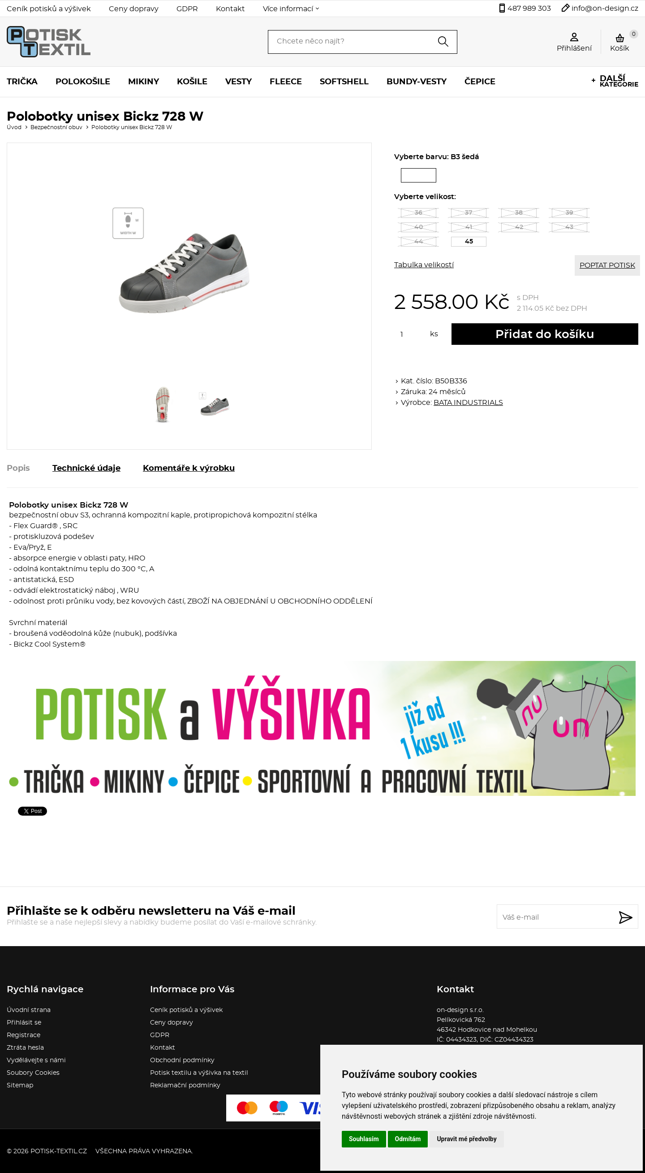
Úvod (14, 127)
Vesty (238, 82)
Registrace (23, 1035)
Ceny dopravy (134, 9)
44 (418, 242)
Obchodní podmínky (182, 1060)
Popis (18, 469)
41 (468, 227)
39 (569, 213)
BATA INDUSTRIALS (468, 402)
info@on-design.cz (605, 8)
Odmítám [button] (408, 1139)
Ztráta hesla (25, 1048)
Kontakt (230, 9)
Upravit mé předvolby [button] (466, 1139)
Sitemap (20, 1085)
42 (519, 227)
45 (476, 243)
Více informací (288, 9)
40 (418, 227)
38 (519, 213)
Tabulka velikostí (424, 265)
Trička (22, 82)
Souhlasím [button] (364, 1139)
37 (469, 213)
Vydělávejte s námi (36, 1060)
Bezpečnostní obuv (56, 127)
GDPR (187, 9)
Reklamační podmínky (185, 1085)
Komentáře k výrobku (189, 469)
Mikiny (143, 82)
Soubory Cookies (33, 1073)
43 (569, 227)
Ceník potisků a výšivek (49, 9)
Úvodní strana (29, 1010)
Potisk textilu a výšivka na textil (199, 1073)
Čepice (479, 82)
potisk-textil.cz (58, 1151)
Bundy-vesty (417, 82)
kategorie (619, 81)
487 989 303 (529, 8)
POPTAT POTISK (607, 265)
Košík (624, 41)
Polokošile (83, 82)
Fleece (286, 82)
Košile (192, 82)
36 (418, 213)
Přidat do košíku (544, 334)
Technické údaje (86, 469)
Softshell (344, 82)
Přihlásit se (24, 1023)
